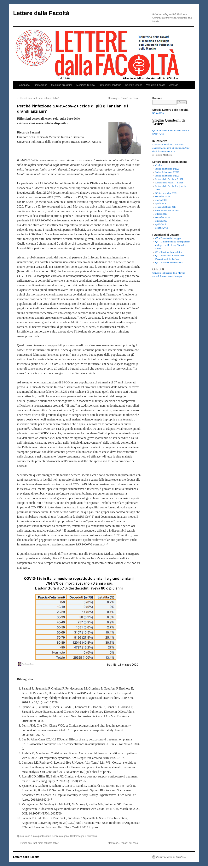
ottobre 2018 (161, 214)
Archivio (173, 85)
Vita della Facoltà (155, 85)
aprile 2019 (160, 203)
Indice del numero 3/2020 (167, 175)
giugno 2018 (161, 220)
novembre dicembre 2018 (167, 210)
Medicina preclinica (61, 85)
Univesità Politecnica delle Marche (168, 273)
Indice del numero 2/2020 (167, 172)
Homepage (23, 85)
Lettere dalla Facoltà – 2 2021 (169, 179)
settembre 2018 (162, 217)
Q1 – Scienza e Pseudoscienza (169, 262)
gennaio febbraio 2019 (165, 207)
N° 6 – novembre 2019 (165, 193)
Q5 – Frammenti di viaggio (168, 238)
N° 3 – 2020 (158, 113)
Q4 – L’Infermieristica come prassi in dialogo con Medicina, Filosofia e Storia (172, 245)
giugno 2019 (161, 200)
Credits (158, 165)
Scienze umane (133, 85)
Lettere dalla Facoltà (41, 13)
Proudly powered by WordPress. (171, 857)
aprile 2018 (160, 224)
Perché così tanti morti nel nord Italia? (38, 98)
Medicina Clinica (85, 85)
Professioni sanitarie (110, 85)
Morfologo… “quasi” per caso (124, 98)
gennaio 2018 (161, 227)
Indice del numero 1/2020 (167, 168)
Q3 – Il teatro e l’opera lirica (168, 252)
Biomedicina (40, 85)
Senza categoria (60, 836)
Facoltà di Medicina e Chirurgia (167, 276)
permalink (92, 836)
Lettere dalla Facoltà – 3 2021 (169, 182)
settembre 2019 (162, 196)
